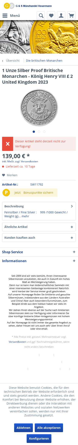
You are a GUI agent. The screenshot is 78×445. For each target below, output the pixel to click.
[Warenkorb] (71, 15)
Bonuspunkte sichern (38, 192)
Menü (11, 15)
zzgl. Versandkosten (26, 161)
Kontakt (47, 355)
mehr (25, 216)
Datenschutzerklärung (44, 369)
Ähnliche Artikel (15, 227)
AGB (65, 369)
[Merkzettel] (51, 15)
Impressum (39, 376)
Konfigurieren (39, 438)
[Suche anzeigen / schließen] (41, 15)
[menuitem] (11, 15)
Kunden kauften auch (19, 238)
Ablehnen (23, 428)
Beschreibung (14, 206)
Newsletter (30, 355)
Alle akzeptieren (49, 428)
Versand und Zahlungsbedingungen (37, 362)
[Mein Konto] (61, 15)
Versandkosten (17, 342)
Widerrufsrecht (16, 369)
